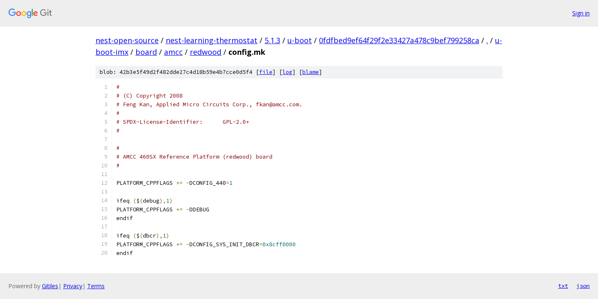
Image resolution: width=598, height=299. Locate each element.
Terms (96, 286)
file (265, 72)
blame (310, 72)
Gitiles (50, 286)
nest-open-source (127, 40)
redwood (205, 52)
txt (563, 285)
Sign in (581, 13)
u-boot (299, 40)
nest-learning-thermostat (211, 40)
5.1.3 (272, 40)
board (146, 52)
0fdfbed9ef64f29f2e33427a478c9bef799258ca (399, 40)
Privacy (72, 286)
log (287, 72)
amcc (173, 52)
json (583, 285)
